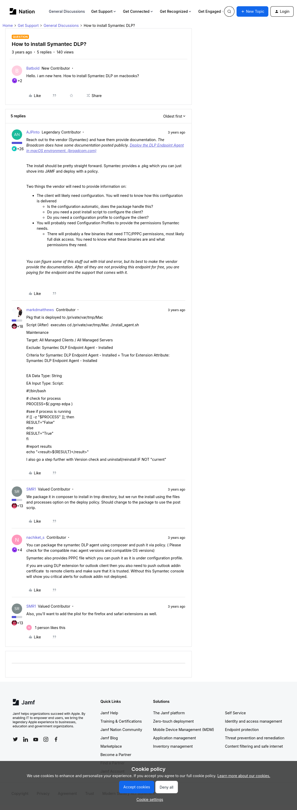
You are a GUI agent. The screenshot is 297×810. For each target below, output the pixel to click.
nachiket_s (35, 537)
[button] (252, 11)
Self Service (235, 713)
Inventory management (173, 746)
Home (8, 25)
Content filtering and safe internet (254, 746)
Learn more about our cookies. (244, 775)
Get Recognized (176, 11)
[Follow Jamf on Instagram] (45, 739)
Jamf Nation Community (121, 729)
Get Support (104, 11)
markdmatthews (40, 309)
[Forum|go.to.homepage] (22, 11)
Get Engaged (211, 11)
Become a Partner (116, 754)
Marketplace (111, 746)
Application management (174, 738)
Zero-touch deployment (173, 721)
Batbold (33, 68)
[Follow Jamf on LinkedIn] (25, 739)
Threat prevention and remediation (254, 738)
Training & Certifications (121, 721)
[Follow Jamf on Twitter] (15, 739)
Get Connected (138, 11)
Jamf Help (109, 713)
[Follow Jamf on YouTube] (35, 739)
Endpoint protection (242, 729)
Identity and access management (253, 721)
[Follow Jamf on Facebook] (56, 739)
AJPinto (33, 132)
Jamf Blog (109, 738)
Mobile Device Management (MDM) (183, 729)
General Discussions (67, 11)
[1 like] (45, 627)
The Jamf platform (169, 713)
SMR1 (31, 489)
